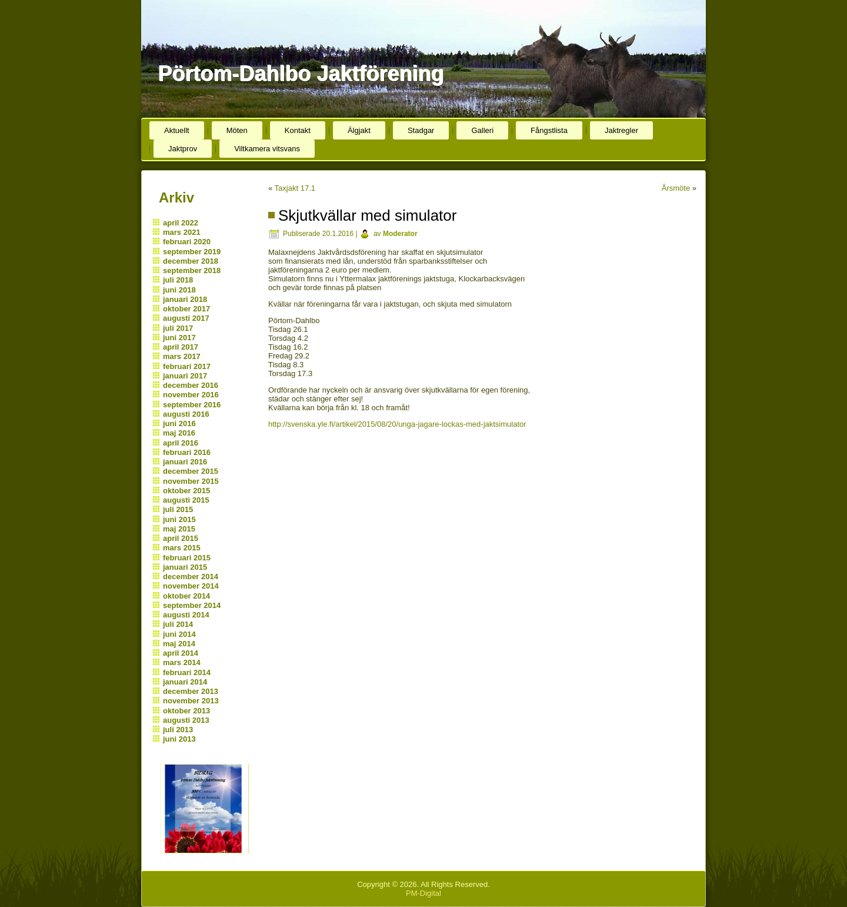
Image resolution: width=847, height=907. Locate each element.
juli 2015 (178, 509)
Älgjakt (359, 130)
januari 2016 (185, 461)
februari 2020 (187, 241)
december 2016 (190, 385)
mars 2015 (182, 547)
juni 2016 (179, 423)
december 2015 (190, 471)
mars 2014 (182, 662)
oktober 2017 (186, 308)
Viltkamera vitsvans (267, 148)
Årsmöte (676, 188)
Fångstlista (549, 130)
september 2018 (192, 270)
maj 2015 (179, 528)
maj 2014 (179, 643)
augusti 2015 (186, 500)
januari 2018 (185, 299)
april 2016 (180, 442)
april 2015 (180, 538)
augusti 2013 (186, 720)
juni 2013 (179, 739)
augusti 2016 (186, 414)
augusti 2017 (186, 318)
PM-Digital (423, 893)
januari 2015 (185, 567)
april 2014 (180, 653)
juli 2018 (178, 279)
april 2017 (180, 347)
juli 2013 (178, 729)
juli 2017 (178, 328)
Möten (237, 130)
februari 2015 (187, 557)
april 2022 (180, 222)
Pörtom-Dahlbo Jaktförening (300, 73)
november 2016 (191, 394)
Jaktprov (182, 148)
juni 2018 (179, 289)
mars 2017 (182, 356)
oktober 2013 (186, 710)
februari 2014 (187, 672)
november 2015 (191, 481)
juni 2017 (179, 337)
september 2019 (192, 251)
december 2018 (190, 261)
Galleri (482, 130)
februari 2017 (187, 366)
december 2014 (190, 576)
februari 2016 (187, 452)
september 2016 (192, 404)
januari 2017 (185, 375)
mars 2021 (182, 232)
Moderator (400, 234)
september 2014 (192, 605)
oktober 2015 (186, 490)
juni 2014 (179, 634)
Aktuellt (176, 130)
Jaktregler (621, 130)
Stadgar (421, 130)
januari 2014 (185, 681)
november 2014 (191, 586)
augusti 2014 (186, 614)
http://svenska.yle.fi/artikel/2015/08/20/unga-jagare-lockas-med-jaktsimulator (397, 424)
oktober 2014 (186, 596)
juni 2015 (179, 519)
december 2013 (190, 691)
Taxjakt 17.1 (295, 188)
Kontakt (298, 130)
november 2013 (191, 700)
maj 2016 (179, 432)
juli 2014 (178, 624)
